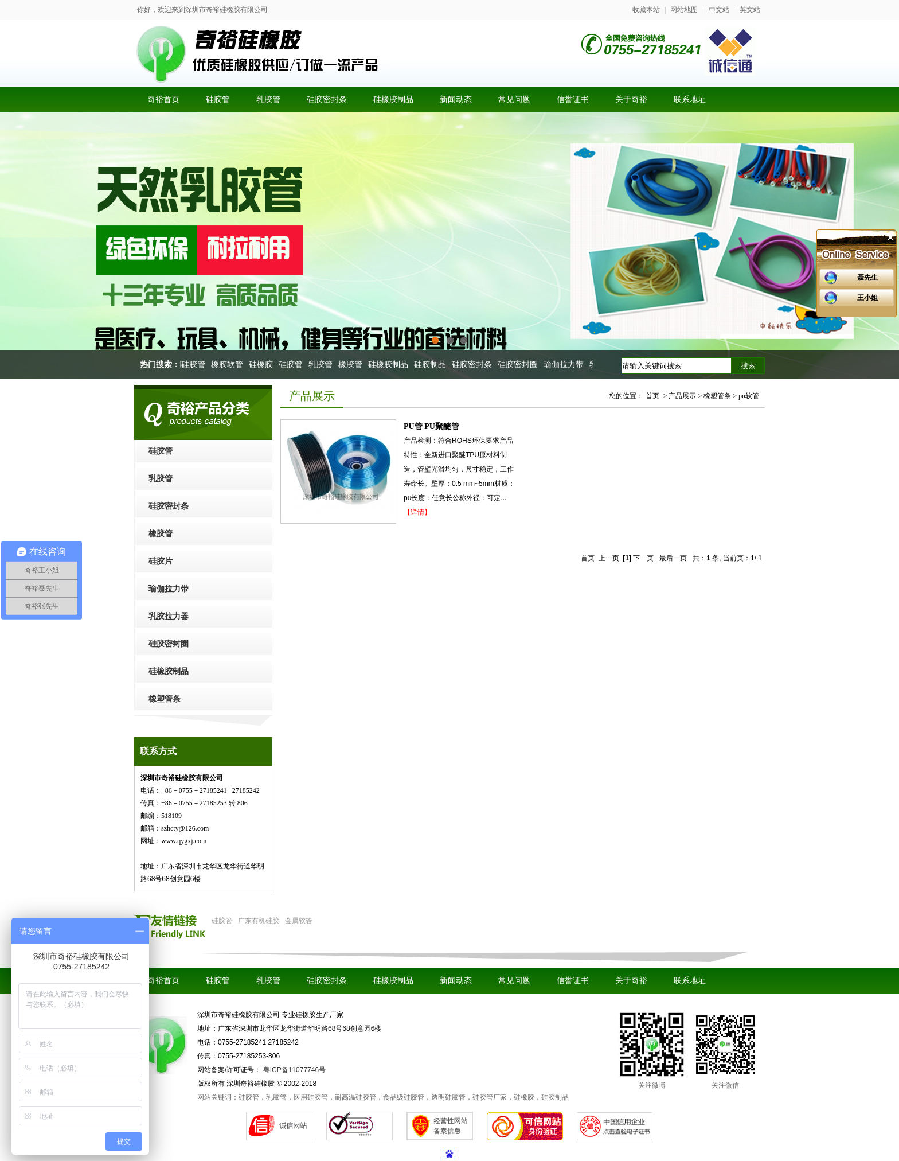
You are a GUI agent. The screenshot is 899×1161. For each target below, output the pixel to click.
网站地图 (684, 10)
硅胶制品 (433, 364)
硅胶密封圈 (521, 364)
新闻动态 (456, 980)
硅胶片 (160, 561)
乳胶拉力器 (168, 616)
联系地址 (690, 980)
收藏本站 (646, 10)
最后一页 (673, 558)
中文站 (719, 10)
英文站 (750, 10)
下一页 (643, 558)
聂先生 (867, 278)
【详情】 (417, 512)
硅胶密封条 (475, 364)
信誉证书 (573, 980)
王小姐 (867, 298)
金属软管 (298, 921)
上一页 (609, 558)
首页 (652, 396)
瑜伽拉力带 (567, 364)
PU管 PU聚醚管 (431, 426)
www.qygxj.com (183, 841)
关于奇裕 (631, 980)
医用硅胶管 (189, 364)
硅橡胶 (264, 364)
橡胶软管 (230, 364)
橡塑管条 (164, 699)
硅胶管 (294, 364)
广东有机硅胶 (258, 921)
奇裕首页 (163, 980)
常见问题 (514, 980)
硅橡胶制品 (392, 364)
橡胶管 (354, 364)
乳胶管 (324, 364)
